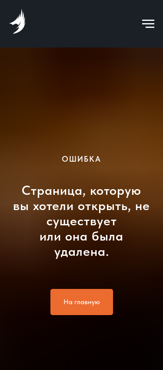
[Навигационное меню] (148, 24)
